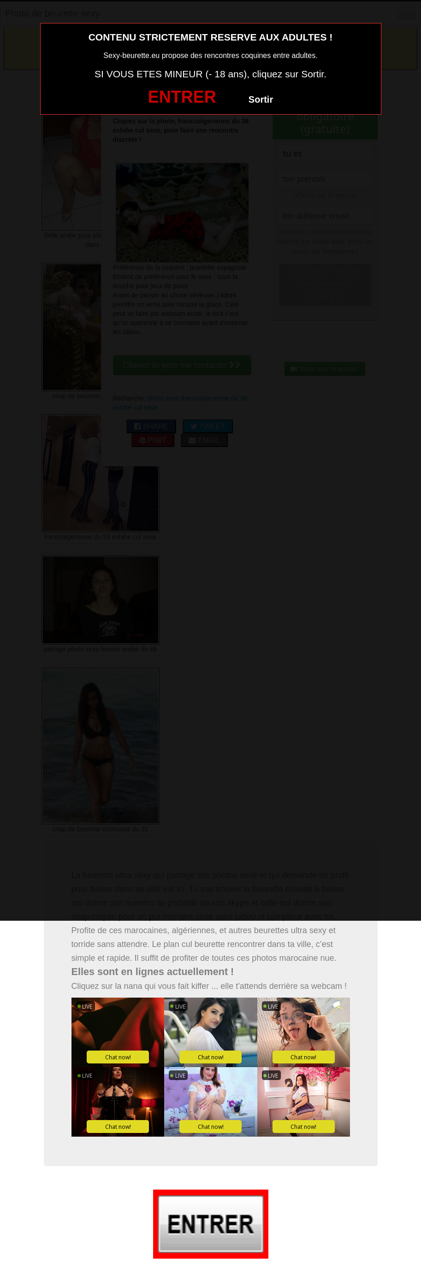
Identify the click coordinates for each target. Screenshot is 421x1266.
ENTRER (182, 96)
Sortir (261, 99)
